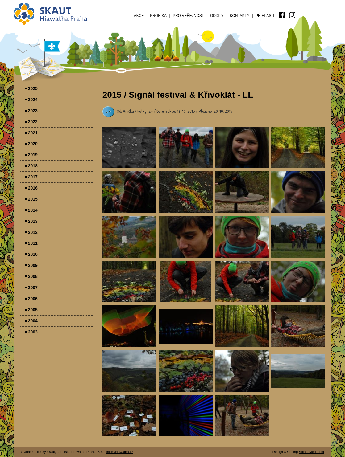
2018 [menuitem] (33, 165)
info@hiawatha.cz (119, 452)
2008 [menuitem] (33, 276)
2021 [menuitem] (33, 132)
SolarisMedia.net (311, 452)
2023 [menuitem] (33, 110)
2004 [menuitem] (33, 320)
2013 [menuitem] (33, 221)
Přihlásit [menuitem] (265, 16)
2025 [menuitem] (33, 88)
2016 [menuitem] (33, 188)
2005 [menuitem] (33, 309)
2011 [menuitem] (33, 243)
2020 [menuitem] (33, 143)
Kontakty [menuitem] (239, 16)
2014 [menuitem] (33, 210)
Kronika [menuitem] (158, 16)
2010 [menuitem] (33, 254)
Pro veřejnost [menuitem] (188, 16)
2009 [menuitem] (33, 265)
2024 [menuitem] (33, 99)
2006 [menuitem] (33, 298)
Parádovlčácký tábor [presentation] (129, 147)
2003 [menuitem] (33, 331)
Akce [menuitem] (139, 16)
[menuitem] (282, 15)
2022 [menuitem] (33, 121)
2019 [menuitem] (33, 154)
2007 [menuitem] (33, 287)
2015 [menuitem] (33, 199)
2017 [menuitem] (33, 176)
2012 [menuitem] (33, 232)
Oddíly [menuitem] (217, 16)
